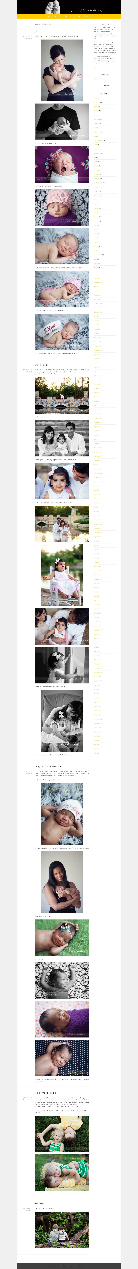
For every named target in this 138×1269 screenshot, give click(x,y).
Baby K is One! (42, 364)
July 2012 (96, 541)
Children (96, 123)
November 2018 (98, 346)
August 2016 (97, 426)
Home (48, 16)
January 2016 (97, 448)
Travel (95, 242)
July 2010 (96, 638)
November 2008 (98, 723)
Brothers (39, 1203)
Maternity (96, 166)
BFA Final (96, 111)
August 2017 (97, 392)
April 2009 (96, 702)
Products (96, 217)
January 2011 (97, 613)
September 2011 (98, 579)
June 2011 (96, 592)
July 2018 (96, 359)
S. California (97, 221)
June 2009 (96, 694)
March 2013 (97, 515)
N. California (97, 178)
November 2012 (98, 528)
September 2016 (98, 422)
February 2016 (97, 443)
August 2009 (97, 685)
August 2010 (97, 634)
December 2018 (98, 342)
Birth (95, 115)
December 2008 (98, 719)
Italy (95, 157)
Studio (95, 234)
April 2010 (96, 651)
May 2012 (96, 549)
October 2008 (97, 727)
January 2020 (97, 299)
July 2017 (96, 397)
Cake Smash (97, 119)
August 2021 (97, 278)
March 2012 (97, 558)
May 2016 (96, 431)
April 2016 (96, 435)
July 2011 (96, 588)
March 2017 (97, 409)
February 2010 (97, 660)
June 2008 (96, 744)
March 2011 (97, 605)
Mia (36, 31)
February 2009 (97, 710)
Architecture (97, 102)
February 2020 (97, 295)
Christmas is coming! (45, 1092)
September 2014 (98, 482)
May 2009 (96, 698)
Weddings (96, 267)
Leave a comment (27, 1100)
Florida (96, 144)
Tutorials (96, 246)
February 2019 (97, 333)
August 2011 (97, 583)
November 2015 (98, 456)
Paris (95, 200)
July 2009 (96, 689)
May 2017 (96, 401)
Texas (95, 238)
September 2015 (98, 460)
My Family (96, 174)
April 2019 (96, 325)
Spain (95, 229)
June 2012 (96, 545)
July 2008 (96, 740)
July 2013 (96, 507)
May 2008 (96, 749)
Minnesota (96, 170)
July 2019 (96, 316)
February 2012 (97, 562)
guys (58, 1079)
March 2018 (97, 371)
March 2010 (97, 655)
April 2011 (96, 600)
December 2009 (98, 668)
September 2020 (98, 282)
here (55, 370)
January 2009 (97, 715)
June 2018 (96, 363)
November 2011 (98, 571)
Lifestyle (96, 161)
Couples (96, 127)
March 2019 (97, 329)
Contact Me (87, 16)
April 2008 (96, 753)
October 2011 (97, 575)
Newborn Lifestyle (98, 183)
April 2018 (96, 367)
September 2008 (98, 732)
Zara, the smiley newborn (48, 766)
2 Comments (29, 38)
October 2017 (97, 388)
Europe (96, 136)
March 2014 (97, 494)
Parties (95, 204)
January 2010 (97, 664)
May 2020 (96, 291)
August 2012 (97, 537)
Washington (97, 263)
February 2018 (97, 376)
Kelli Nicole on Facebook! (100, 79)
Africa (95, 98)
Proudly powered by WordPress (58, 1266)
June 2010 (96, 643)
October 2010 (97, 626)
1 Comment (29, 371)
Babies (96, 106)
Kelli (72, 16)
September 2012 (98, 532)
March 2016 (97, 439)
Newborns (96, 191)
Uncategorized (98, 255)
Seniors (96, 225)
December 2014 (98, 469)
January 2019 (97, 337)
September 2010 (98, 630)
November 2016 (98, 418)
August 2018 (97, 354)
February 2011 (97, 609)
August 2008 (97, 736)
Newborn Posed (98, 187)
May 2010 (96, 647)
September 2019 (98, 312)
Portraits (96, 212)
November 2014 (98, 473)
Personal (96, 208)
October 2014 (97, 477)
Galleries (56, 16)
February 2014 (97, 499)
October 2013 (97, 503)
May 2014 (96, 490)
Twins (95, 250)
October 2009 (97, 677)
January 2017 (97, 414)
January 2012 (97, 566)
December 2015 (98, 452)
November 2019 (98, 303)
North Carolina (97, 195)
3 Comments (29, 1210)
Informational (97, 153)
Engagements (97, 132)
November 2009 (98, 672)
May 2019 (96, 320)
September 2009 (98, 681)
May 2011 (96, 596)
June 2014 (96, 486)
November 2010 (98, 621)
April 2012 (96, 554)
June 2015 (96, 465)
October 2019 (97, 308)
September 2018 (98, 350)
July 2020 (96, 286)
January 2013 (97, 520)
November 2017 (98, 384)
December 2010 (98, 617)
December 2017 (98, 380)
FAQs (79, 16)
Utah (95, 259)
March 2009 (97, 706)
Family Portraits (98, 140)
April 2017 (96, 405)
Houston (96, 149)
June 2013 (96, 511)
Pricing (65, 16)
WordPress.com (84, 1266)
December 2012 (98, 524)
